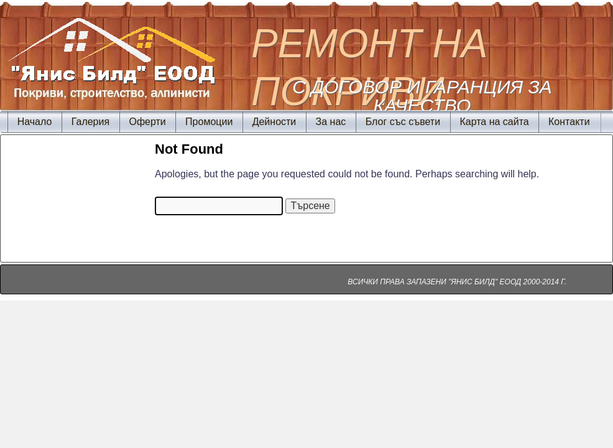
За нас (331, 121)
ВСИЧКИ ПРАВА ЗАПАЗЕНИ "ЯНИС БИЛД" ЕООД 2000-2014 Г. (457, 282)
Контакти (569, 121)
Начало (34, 121)
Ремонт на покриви (369, 67)
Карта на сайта (493, 121)
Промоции (209, 121)
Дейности (274, 121)
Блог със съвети (403, 121)
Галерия (90, 121)
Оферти (147, 121)
